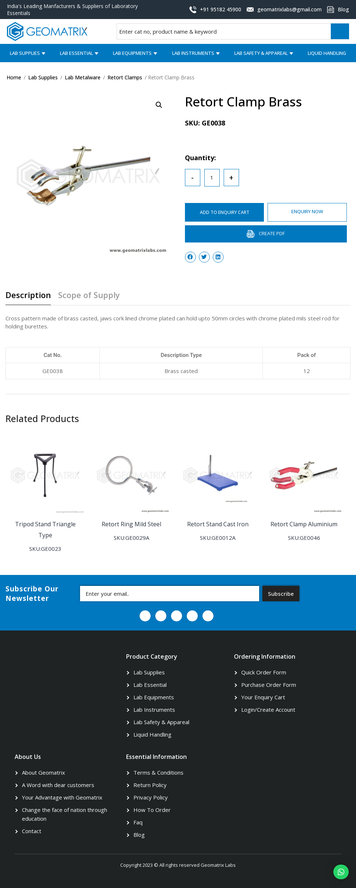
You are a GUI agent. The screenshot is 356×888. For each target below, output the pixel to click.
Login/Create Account (268, 709)
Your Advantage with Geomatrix (62, 797)
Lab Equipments (132, 53)
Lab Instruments (193, 53)
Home (14, 77)
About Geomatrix (43, 772)
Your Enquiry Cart (263, 697)
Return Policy (150, 785)
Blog (139, 834)
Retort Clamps (124, 77)
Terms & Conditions (158, 772)
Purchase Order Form (268, 684)
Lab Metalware (83, 77)
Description (28, 295)
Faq (138, 822)
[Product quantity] (212, 178)
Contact (31, 831)
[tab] (30, 297)
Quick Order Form (263, 672)
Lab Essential (76, 53)
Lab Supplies (25, 53)
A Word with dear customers (58, 785)
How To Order (152, 809)
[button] (341, 872)
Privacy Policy (150, 797)
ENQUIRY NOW (307, 211)
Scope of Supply (89, 295)
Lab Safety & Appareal (261, 53)
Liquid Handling (327, 53)
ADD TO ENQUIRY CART (224, 212)
